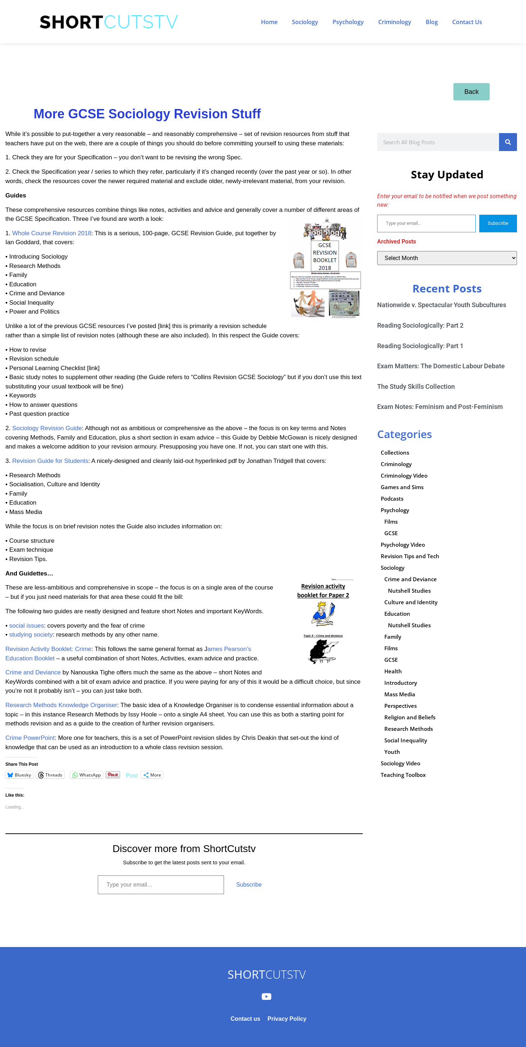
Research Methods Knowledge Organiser (61, 705)
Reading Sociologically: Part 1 (420, 346)
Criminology (394, 22)
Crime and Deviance (33, 672)
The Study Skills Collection (416, 386)
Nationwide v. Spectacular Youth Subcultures (441, 305)
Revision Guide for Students (50, 461)
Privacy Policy (287, 1019)
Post (132, 775)
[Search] (508, 142)
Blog (432, 22)
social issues (26, 625)
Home (269, 22)
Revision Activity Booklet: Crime (48, 649)
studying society (31, 634)
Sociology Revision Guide (47, 428)
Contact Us (467, 22)
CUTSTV (267, 974)
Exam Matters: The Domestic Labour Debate (441, 366)
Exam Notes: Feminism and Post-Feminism (440, 406)
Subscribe (249, 885)
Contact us (245, 1019)
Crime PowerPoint (30, 737)
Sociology (305, 22)
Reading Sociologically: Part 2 (420, 325)
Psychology (348, 22)
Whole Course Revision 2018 (51, 233)
